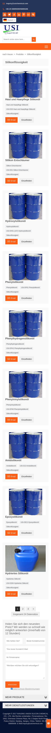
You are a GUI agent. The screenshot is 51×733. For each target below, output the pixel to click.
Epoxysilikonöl (11, 522)
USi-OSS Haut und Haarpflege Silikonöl (20, 109)
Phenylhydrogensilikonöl (15, 344)
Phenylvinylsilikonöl (13, 405)
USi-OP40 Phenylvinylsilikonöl (17, 409)
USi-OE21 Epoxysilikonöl (30, 522)
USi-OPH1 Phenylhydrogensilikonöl (19, 348)
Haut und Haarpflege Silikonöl (17, 105)
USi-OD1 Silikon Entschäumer (17, 170)
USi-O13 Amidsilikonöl (28, 466)
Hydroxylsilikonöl (12, 227)
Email (11, 119)
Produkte (20, 54)
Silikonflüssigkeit (12, 114)
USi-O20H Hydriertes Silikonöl (17, 583)
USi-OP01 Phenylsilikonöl (30, 287)
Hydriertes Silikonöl (13, 579)
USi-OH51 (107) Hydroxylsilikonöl (18, 231)
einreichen (12, 685)
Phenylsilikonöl (11, 287)
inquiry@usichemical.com (17, 3)
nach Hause (8, 54)
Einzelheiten (26, 120)
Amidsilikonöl (11, 466)
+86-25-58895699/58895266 (17, 9)
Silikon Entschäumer (13, 166)
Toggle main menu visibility (46, 46)
